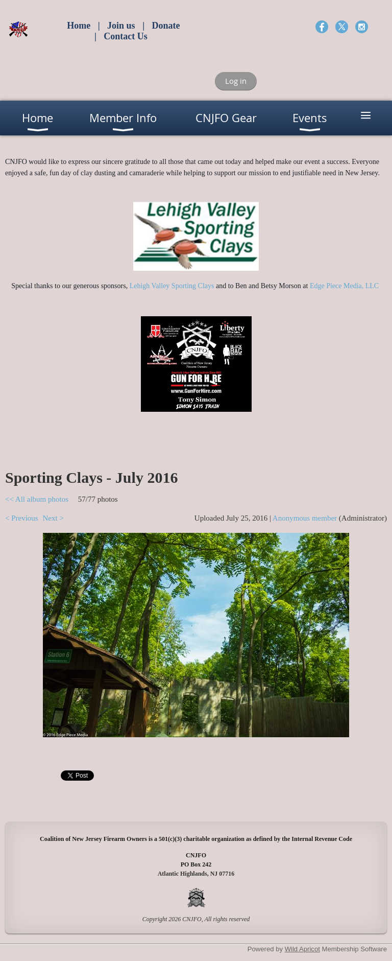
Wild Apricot (302, 949)
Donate (166, 25)
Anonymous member (305, 518)
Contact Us (126, 36)
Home (78, 25)
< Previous (21, 518)
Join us (121, 25)
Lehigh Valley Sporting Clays (172, 286)
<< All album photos (36, 499)
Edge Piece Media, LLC (345, 286)
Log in (236, 81)
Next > (52, 518)
